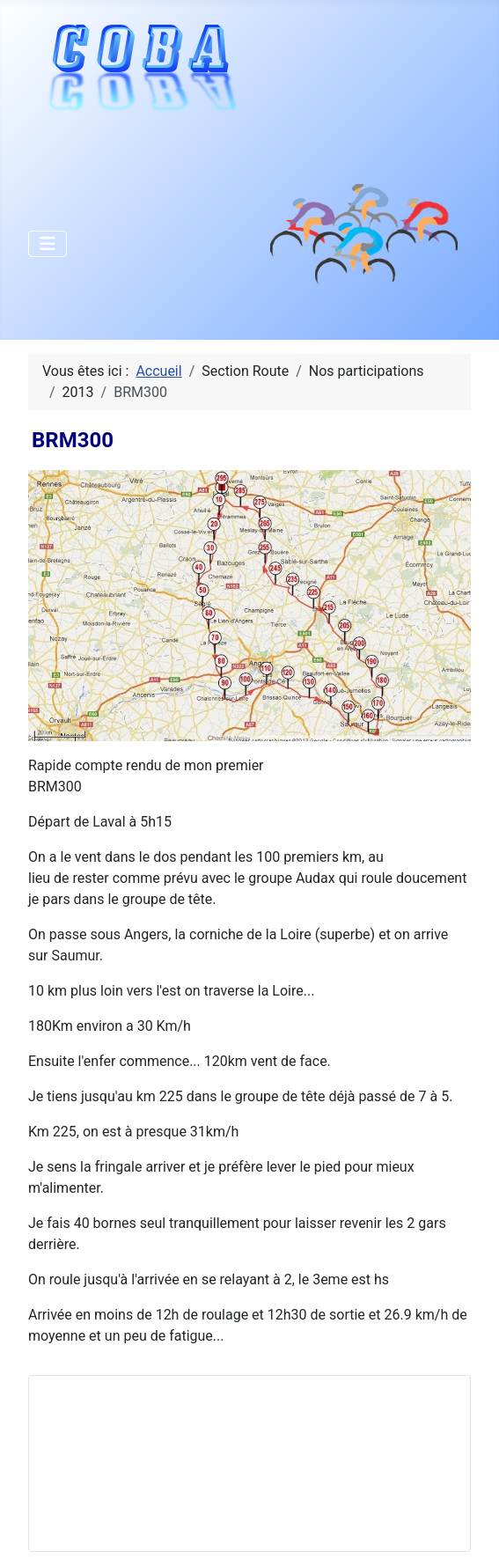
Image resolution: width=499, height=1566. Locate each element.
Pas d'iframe (175, 1460)
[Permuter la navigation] (47, 244)
